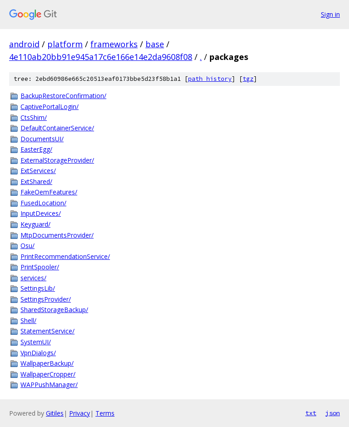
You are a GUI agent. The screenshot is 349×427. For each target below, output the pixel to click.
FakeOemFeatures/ (48, 192)
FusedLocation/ (43, 203)
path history (210, 79)
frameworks (114, 44)
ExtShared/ (36, 181)
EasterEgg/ (36, 149)
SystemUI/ (35, 342)
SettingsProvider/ (45, 299)
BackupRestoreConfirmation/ (63, 95)
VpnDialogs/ (38, 352)
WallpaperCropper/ (47, 374)
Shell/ (28, 320)
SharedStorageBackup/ (54, 309)
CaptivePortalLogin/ (49, 106)
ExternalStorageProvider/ (57, 160)
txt (310, 413)
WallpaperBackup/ (47, 363)
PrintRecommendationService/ (65, 256)
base (154, 44)
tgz (248, 79)
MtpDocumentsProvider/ (57, 235)
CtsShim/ (33, 117)
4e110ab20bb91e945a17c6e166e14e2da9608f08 (100, 56)
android (24, 44)
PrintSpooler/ (39, 267)
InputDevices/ (40, 213)
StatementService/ (47, 331)
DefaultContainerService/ (57, 128)
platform (65, 44)
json (332, 413)
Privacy (79, 413)
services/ (33, 277)
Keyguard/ (35, 224)
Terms (105, 413)
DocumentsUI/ (42, 138)
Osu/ (27, 245)
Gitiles (55, 413)
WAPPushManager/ (49, 384)
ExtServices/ (38, 170)
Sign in (330, 14)
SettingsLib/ (37, 288)
